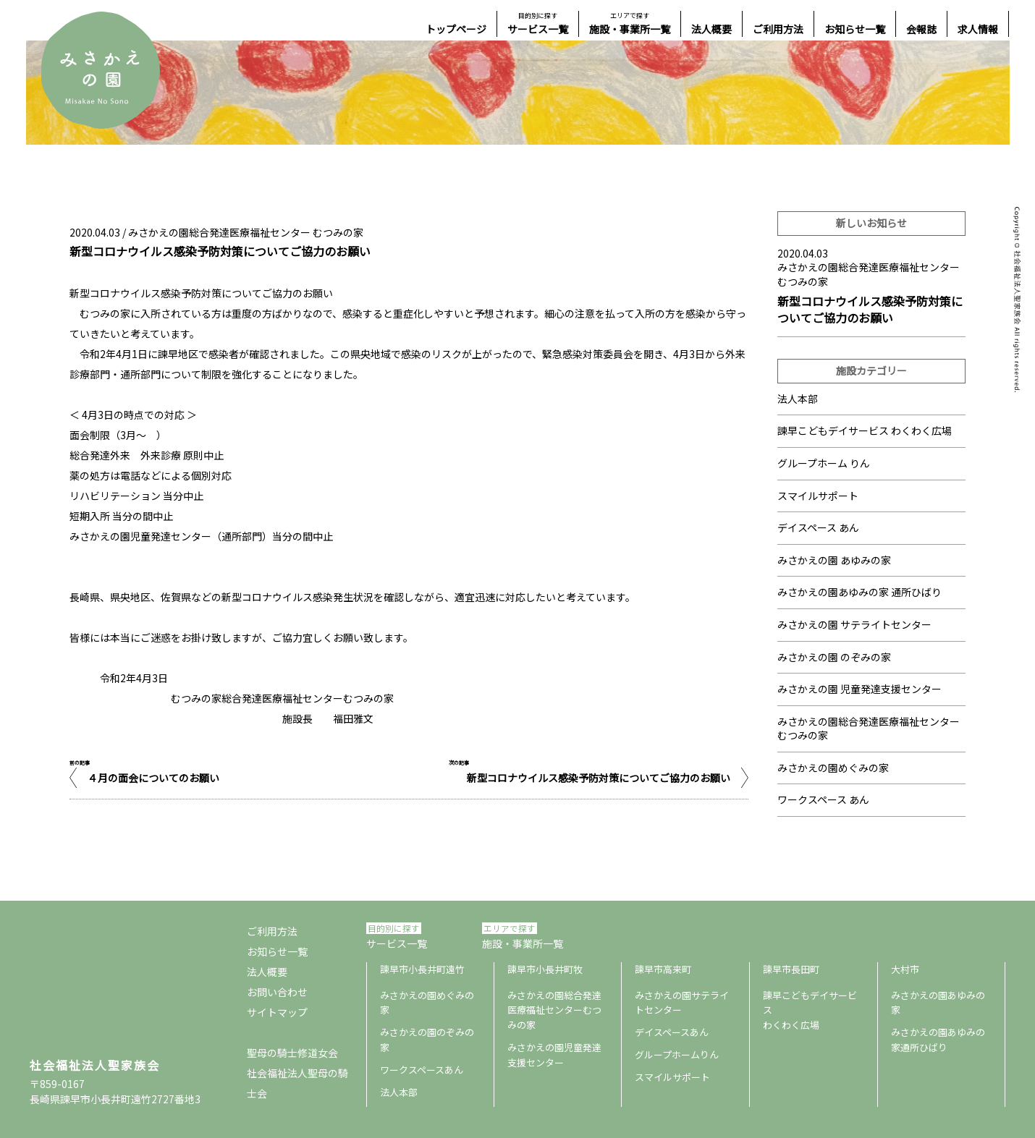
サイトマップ (277, 1012)
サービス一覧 (537, 23)
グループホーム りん (823, 463)
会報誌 (921, 29)
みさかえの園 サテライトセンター (854, 624)
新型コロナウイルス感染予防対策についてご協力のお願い (598, 777)
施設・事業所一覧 (629, 23)
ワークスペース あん (823, 799)
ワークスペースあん (421, 1070)
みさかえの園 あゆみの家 (834, 560)
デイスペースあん (672, 1032)
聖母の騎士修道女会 (292, 1052)
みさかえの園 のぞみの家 (834, 657)
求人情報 (978, 29)
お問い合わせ (277, 992)
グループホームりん (677, 1054)
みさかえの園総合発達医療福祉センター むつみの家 (245, 232)
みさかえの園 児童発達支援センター (859, 688)
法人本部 (797, 398)
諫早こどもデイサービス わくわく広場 (864, 430)
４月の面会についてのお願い (153, 777)
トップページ (456, 29)
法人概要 (711, 29)
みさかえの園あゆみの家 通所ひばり (859, 592)
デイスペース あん (818, 527)
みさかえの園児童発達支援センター (554, 1054)
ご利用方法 (778, 29)
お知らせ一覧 (854, 29)
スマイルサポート (817, 495)
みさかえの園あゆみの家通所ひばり (938, 1039)
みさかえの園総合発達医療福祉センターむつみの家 (554, 1010)
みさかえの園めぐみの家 (833, 767)
